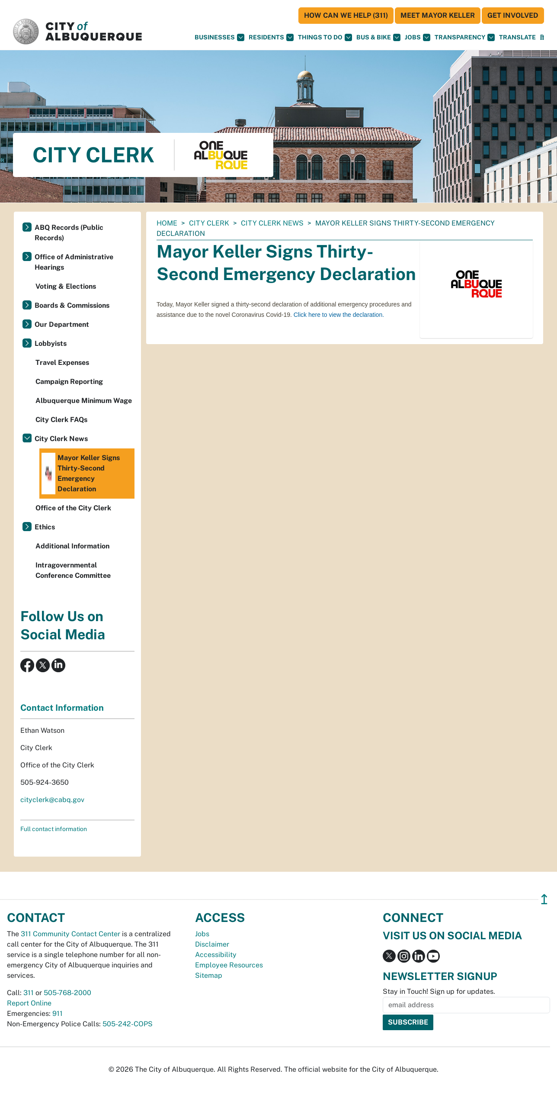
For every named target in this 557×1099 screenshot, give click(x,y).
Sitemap (208, 975)
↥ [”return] (544, 899)
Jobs (417, 37)
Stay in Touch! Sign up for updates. (439, 991)
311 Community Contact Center (70, 934)
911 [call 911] (57, 1013)
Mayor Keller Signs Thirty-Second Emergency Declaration (81, 473)
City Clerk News (272, 223)
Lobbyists (51, 343)
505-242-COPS (127, 1024)
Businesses (219, 37)
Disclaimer (212, 944)
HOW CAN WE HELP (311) (346, 15)
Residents (271, 37)
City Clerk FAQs (61, 420)
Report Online (29, 1003)
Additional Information (72, 546)
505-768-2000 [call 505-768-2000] (67, 993)
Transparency (465, 37)
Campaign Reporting (69, 381)
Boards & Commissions (72, 305)
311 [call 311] (28, 993)
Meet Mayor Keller (437, 15)
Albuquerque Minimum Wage (83, 400)
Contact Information (62, 708)
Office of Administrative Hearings (74, 262)
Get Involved (512, 15)
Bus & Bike (378, 37)
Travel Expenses (62, 362)
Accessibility (216, 955)
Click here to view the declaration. (339, 314)
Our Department (62, 324)
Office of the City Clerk (73, 508)
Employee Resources (229, 965)
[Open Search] (542, 37)
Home (167, 223)
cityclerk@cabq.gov (52, 800)
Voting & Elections (65, 286)
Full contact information (53, 828)
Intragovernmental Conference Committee (73, 570)
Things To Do (325, 37)
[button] (517, 37)
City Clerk (209, 223)
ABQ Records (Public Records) (69, 232)
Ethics (45, 527)
